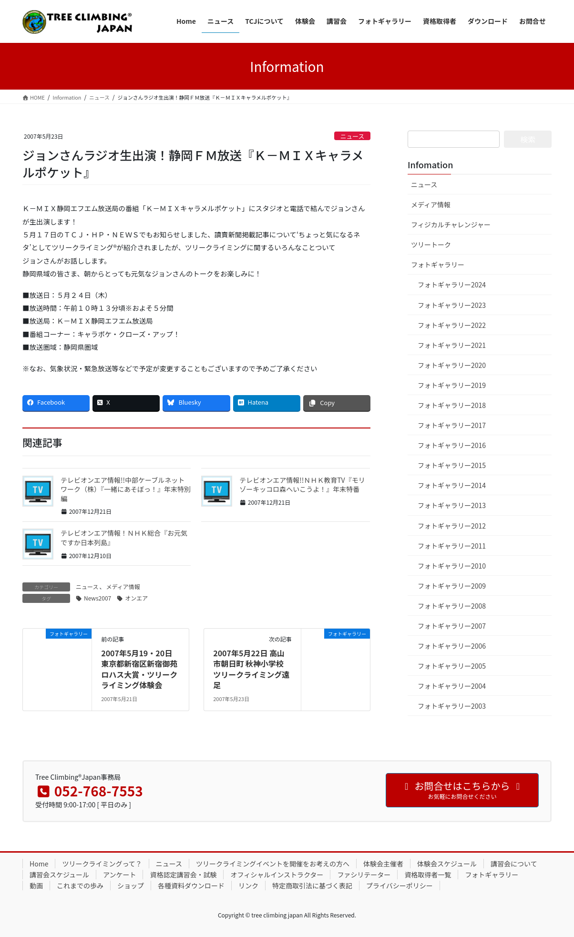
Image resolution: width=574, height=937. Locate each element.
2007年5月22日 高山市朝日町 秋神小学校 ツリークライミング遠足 (251, 669)
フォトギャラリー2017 (452, 425)
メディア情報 (123, 586)
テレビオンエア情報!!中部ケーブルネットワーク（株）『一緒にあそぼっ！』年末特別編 (126, 489)
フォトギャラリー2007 (452, 626)
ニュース (352, 136)
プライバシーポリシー (399, 885)
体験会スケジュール (447, 863)
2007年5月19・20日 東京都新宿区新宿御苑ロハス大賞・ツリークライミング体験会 (139, 669)
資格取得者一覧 (427, 874)
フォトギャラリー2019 (452, 385)
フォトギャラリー (437, 264)
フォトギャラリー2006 (452, 646)
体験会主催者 (383, 863)
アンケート (119, 874)
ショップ (130, 885)
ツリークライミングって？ (102, 863)
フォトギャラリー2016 (452, 445)
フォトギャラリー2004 (452, 686)
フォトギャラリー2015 (452, 465)
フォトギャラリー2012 (452, 525)
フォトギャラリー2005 (452, 666)
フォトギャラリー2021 (452, 345)
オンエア (136, 598)
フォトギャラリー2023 (452, 305)
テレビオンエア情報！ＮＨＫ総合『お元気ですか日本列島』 (124, 537)
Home (39, 863)
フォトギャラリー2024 (452, 284)
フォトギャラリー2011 (452, 545)
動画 (36, 885)
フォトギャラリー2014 (452, 485)
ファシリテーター (363, 874)
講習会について (514, 863)
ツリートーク (431, 244)
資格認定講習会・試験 (183, 874)
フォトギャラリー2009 (452, 586)
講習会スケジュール (59, 874)
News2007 (97, 598)
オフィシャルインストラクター (276, 874)
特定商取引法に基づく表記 (312, 885)
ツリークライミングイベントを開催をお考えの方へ (272, 863)
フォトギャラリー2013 (452, 505)
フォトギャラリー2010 (452, 565)
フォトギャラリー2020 (452, 365)
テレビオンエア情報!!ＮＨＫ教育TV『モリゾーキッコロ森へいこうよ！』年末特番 (302, 484)
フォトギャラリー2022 (452, 325)
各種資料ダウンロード (191, 885)
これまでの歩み (80, 885)
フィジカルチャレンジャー (451, 224)
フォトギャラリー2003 (452, 706)
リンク (248, 885)
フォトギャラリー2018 (452, 405)
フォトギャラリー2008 (452, 606)
